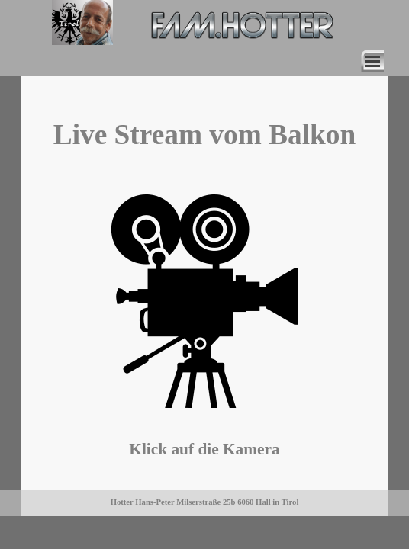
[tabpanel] (204, 135)
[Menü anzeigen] (372, 61)
